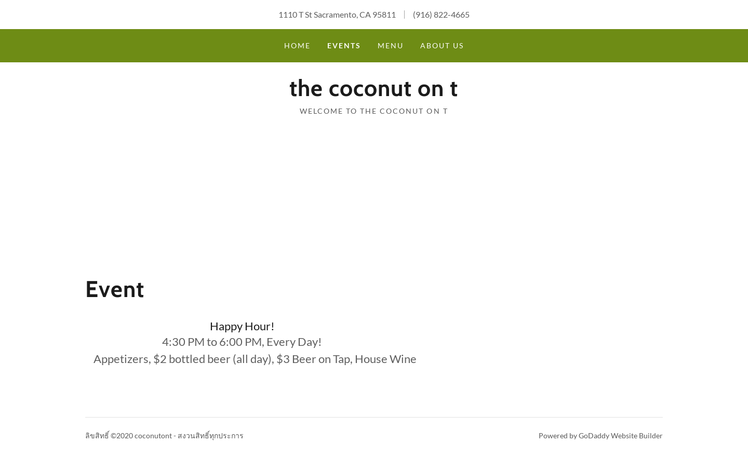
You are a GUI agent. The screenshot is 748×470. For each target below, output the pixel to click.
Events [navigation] (344, 45)
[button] (373, 88)
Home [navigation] (297, 45)
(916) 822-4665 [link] (441, 14)
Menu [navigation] (391, 45)
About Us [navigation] (442, 45)
